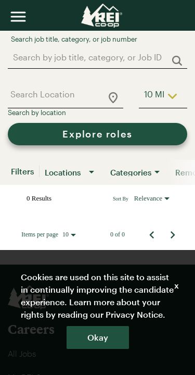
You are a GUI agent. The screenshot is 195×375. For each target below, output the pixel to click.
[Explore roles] (97, 134)
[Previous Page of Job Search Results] (151, 234)
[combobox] (92, 57)
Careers (31, 328)
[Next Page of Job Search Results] (172, 234)
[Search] (97, 134)
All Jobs (22, 353)
